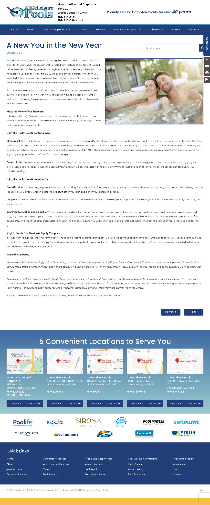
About (10, 463)
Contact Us (34, 403)
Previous (170, 312)
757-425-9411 (55, 391)
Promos (177, 469)
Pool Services (50, 474)
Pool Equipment (137, 474)
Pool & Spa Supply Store (98, 458)
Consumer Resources (54, 458)
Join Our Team (14, 469)
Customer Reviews (17, 474)
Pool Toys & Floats (183, 458)
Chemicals (179, 463)
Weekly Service (93, 463)
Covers (47, 469)
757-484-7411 (175, 391)
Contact (177, 474)
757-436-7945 (136, 391)
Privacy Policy (102, 489)
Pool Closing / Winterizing (143, 458)
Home (10, 458)
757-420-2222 (67, 17)
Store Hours (15, 403)
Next (193, 312)
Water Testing (135, 469)
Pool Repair (91, 469)
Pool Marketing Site (84, 489)
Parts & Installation (95, 474)
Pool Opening (135, 463)
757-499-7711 (95, 391)
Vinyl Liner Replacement (56, 463)
